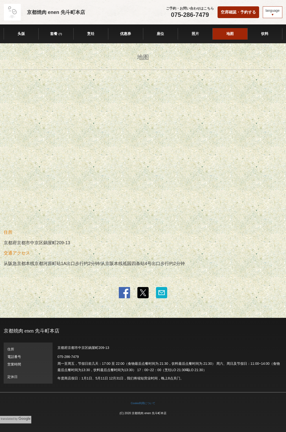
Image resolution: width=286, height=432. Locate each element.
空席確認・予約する (238, 12)
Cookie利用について (143, 403)
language (272, 10)
